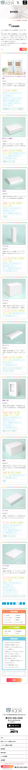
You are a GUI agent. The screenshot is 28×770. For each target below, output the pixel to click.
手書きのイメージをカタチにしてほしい (12, 98)
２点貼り (5, 216)
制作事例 (19, 20)
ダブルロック (15, 596)
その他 (9, 153)
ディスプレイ (12, 536)
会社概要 (3, 760)
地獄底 (10, 412)
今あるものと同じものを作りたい (12, 642)
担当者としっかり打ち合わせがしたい (12, 93)
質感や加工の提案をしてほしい (12, 644)
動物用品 (21, 108)
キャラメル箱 (5, 565)
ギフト (4, 153)
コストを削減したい (8, 95)
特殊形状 (5, 150)
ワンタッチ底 (6, 90)
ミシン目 (23, 596)
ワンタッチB (5, 246)
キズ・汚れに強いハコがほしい (12, 653)
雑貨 (4, 430)
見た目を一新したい (8, 105)
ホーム (14, 20)
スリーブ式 (5, 510)
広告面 (4, 161)
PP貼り (14, 430)
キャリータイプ (8, 622)
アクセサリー (18, 368)
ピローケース (5, 345)
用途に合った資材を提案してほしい (11, 100)
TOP (2, 737)
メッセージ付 (11, 161)
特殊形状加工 (6, 108)
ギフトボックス (6, 596)
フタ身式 (6, 615)
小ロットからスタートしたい (10, 592)
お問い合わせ (15, 725)
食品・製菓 (11, 150)
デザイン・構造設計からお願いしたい (12, 103)
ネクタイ (11, 370)
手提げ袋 (17, 615)
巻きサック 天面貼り (7, 138)
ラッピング (10, 368)
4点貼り (4, 191)
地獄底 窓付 (5, 400)
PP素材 (5, 536)
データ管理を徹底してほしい (10, 158)
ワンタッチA (5, 300)
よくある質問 (4, 756)
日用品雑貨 (14, 90)
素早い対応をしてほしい (19, 153)
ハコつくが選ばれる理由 (6, 745)
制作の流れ (3, 752)
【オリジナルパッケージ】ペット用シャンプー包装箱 (13, 77)
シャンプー (14, 108)
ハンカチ (5, 370)
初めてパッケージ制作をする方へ (8, 741)
